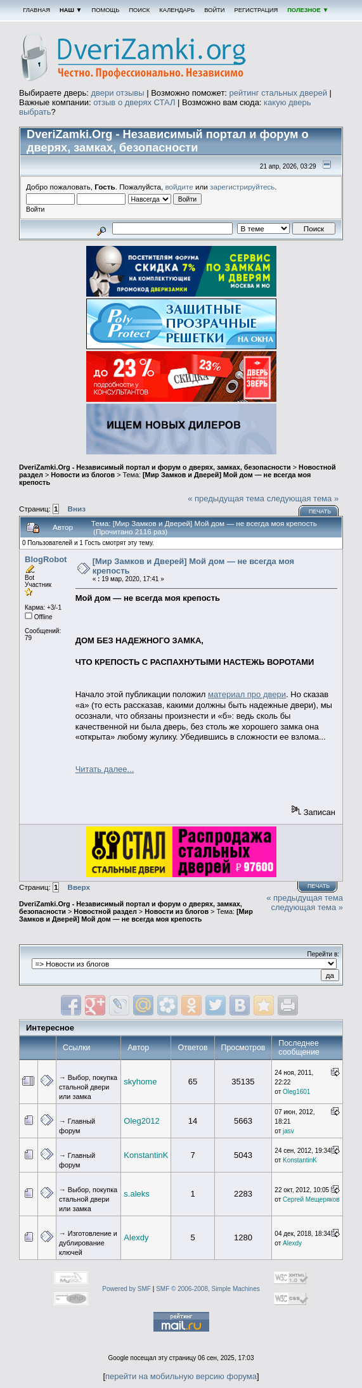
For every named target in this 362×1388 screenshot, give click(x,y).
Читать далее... (104, 769)
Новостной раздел (105, 911)
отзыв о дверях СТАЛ (134, 102)
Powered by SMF (126, 1288)
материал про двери (247, 694)
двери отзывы (117, 93)
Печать (320, 511)
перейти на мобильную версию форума (181, 1376)
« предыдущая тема (226, 498)
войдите (179, 187)
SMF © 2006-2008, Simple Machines (208, 1288)
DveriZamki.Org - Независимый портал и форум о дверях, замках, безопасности (155, 467)
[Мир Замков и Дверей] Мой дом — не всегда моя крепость (136, 915)
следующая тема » (303, 498)
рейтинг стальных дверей (278, 93)
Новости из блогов (83, 475)
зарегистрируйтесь (242, 187)
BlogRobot (46, 559)
